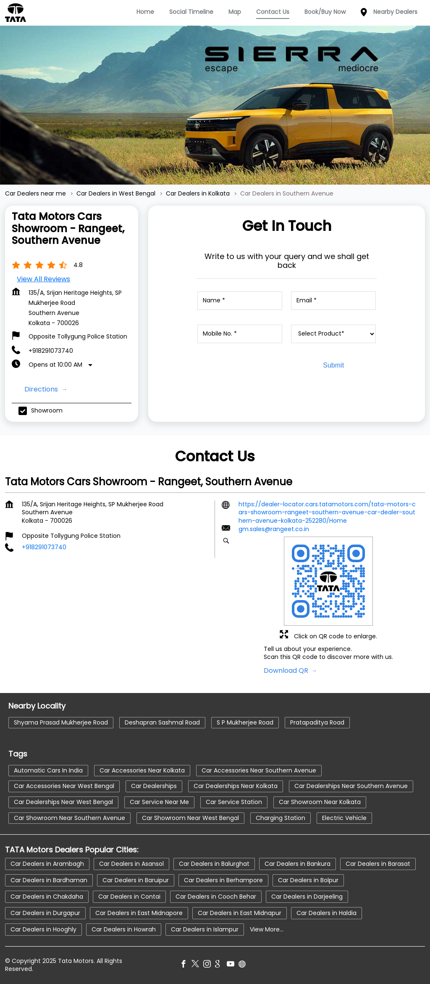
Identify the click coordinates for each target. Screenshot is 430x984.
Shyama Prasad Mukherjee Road (61, 722)
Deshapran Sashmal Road (162, 722)
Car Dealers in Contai (129, 896)
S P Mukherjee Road (245, 722)
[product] (333, 334)
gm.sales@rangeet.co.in (274, 529)
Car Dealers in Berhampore (223, 880)
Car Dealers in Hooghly (43, 929)
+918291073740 (51, 351)
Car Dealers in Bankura (297, 863)
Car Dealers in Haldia (326, 912)
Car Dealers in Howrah (124, 929)
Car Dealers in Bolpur (308, 880)
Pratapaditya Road (317, 722)
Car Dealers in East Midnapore (139, 912)
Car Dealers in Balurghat (214, 863)
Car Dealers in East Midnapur (239, 912)
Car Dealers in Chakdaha (46, 896)
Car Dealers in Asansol (131, 863)
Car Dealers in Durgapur (45, 912)
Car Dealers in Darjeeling (307, 896)
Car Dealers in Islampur (205, 929)
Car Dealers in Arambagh (47, 863)
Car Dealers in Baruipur (135, 880)
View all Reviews (43, 279)
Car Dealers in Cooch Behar (216, 896)
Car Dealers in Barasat (378, 863)
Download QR (287, 670)
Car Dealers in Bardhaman (48, 880)
